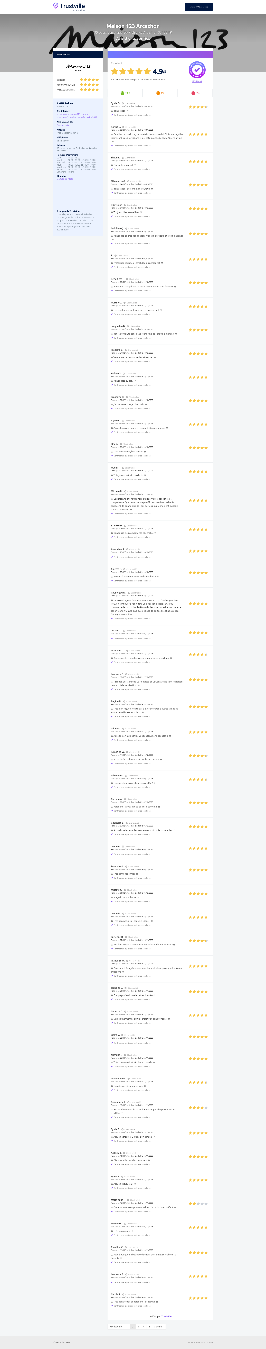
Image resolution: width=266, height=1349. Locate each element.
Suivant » (159, 1326)
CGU (210, 1342)
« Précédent (116, 1326)
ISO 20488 (197, 81)
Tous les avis (63, 125)
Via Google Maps (65, 179)
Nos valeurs (198, 7)
